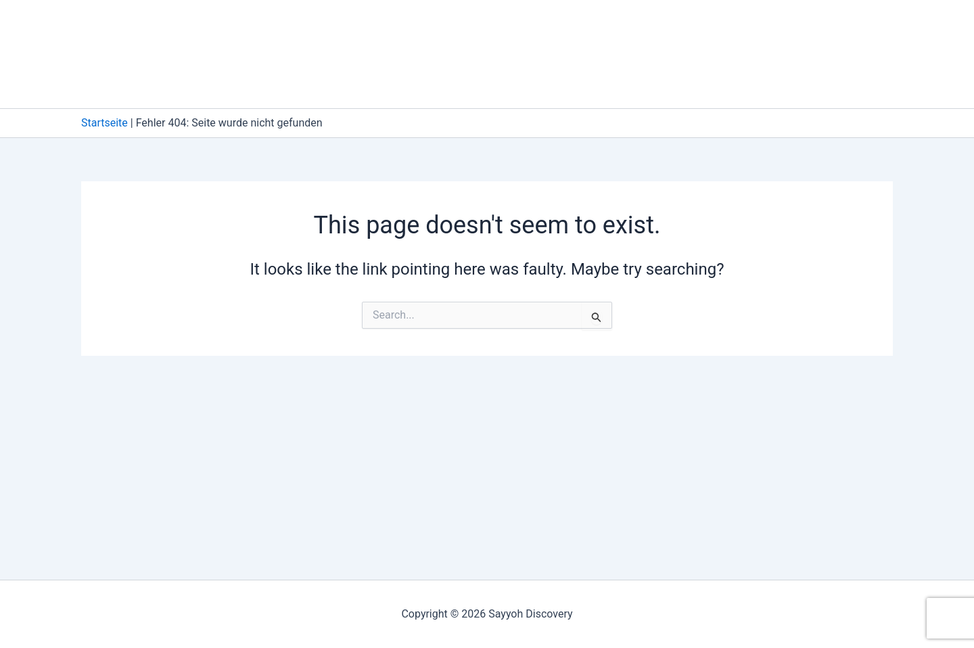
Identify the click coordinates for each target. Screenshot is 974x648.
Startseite (104, 122)
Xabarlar (696, 81)
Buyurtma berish (357, 26)
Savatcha (336, 80)
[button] (841, 27)
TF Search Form (508, 80)
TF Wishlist (608, 80)
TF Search (414, 80)
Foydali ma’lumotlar (781, 27)
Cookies (449, 26)
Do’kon (673, 26)
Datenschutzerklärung (563, 26)
